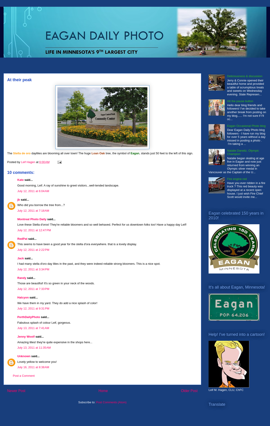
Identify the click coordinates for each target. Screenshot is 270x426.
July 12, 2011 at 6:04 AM (33, 191)
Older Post (189, 391)
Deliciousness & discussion (244, 76)
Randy (21, 278)
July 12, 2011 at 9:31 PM (33, 308)
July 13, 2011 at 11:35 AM (34, 347)
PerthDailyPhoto (28, 317)
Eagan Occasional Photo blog (246, 126)
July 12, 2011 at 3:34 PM (33, 269)
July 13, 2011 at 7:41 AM (33, 328)
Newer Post (16, 391)
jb (18, 199)
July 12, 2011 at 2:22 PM (33, 249)
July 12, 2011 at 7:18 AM (33, 210)
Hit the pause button (240, 101)
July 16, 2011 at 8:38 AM (33, 367)
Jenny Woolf (26, 336)
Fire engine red (237, 179)
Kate (20, 180)
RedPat (22, 238)
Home (103, 391)
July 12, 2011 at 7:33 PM (33, 289)
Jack (20, 258)
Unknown (24, 356)
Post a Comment (24, 375)
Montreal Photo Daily (31, 219)
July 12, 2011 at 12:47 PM (34, 230)
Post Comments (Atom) (111, 402)
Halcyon (23, 297)
